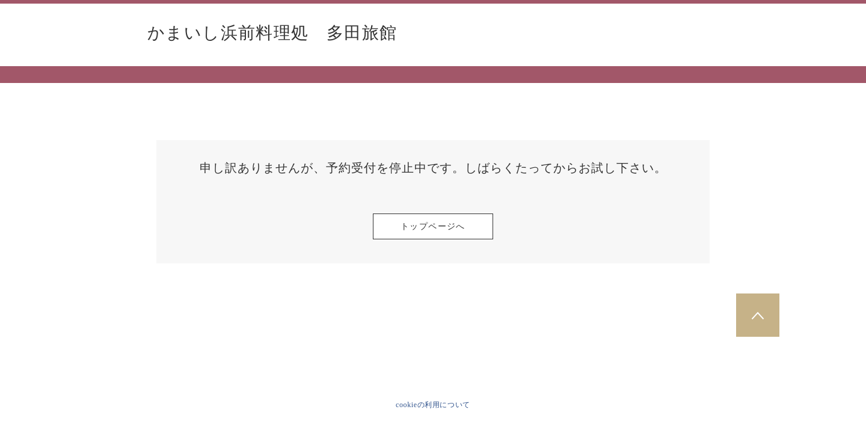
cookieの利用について (433, 405)
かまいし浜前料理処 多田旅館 (272, 33)
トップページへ (433, 226)
